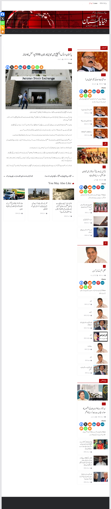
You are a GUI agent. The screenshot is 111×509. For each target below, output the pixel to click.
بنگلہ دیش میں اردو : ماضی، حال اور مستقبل (86, 368)
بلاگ (36, 31)
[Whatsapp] (37, 67)
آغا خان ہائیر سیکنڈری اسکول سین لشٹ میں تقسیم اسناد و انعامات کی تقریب (86, 207)
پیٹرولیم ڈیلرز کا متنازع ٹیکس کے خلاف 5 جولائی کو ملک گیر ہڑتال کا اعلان (14, 206)
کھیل (65, 31)
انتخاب (95, 180)
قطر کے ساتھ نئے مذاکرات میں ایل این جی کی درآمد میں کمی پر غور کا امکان (39, 206)
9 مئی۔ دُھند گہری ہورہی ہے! (86, 110)
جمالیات (59, 31)
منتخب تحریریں (78, 31)
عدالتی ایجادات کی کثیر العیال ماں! (95, 79)
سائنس (47, 31)
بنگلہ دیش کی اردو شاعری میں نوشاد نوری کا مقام (86, 323)
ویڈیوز (22, 31)
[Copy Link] (2, 27)
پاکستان (98, 31)
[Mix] (33, 67)
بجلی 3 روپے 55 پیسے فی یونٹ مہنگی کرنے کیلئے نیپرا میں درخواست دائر (59, 176)
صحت (53, 31)
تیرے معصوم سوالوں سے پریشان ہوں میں (86, 231)
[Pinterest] (24, 67)
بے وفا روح (90, 346)
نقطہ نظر (7, 31)
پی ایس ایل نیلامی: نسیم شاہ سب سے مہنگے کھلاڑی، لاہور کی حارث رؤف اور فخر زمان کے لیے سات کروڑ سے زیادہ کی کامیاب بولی (85, 445)
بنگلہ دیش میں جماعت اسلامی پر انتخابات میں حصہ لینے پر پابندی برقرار (18, 176)
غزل (91, 301)
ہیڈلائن (104, 31)
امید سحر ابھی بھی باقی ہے (87, 220)
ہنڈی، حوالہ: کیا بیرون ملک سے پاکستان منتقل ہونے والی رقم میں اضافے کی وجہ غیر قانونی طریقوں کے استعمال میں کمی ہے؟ (64, 207)
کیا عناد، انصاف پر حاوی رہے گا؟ (86, 121)
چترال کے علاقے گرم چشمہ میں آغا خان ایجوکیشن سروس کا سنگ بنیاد (94, 173)
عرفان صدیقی (94, 84)
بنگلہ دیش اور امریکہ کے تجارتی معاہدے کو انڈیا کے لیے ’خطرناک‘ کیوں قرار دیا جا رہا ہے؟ (85, 476)
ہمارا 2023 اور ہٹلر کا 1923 (86, 132)
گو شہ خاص (103, 75)
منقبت (90, 312)
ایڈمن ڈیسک (60, 59)
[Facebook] (8, 67)
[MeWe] (29, 67)
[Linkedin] (20, 67)
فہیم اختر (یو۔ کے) (93, 275)
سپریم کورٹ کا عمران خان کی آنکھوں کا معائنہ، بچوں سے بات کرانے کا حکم (80, 3)
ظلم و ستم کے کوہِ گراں (99, 271)
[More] (41, 67)
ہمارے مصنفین (15, 31)
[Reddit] (16, 67)
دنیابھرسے (91, 31)
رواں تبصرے (29, 31)
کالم (85, 31)
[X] (12, 67)
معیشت (71, 31)
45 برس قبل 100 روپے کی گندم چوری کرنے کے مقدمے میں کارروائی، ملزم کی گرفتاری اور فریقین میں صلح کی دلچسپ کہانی (85, 461)
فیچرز (42, 31)
